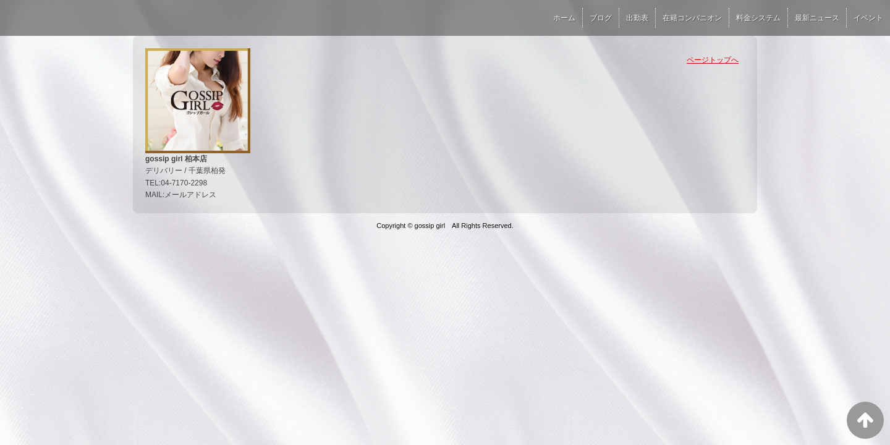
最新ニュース (817, 18)
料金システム (758, 18)
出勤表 (637, 18)
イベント (868, 18)
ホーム (564, 18)
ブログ (601, 18)
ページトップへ (713, 60)
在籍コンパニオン (692, 18)
